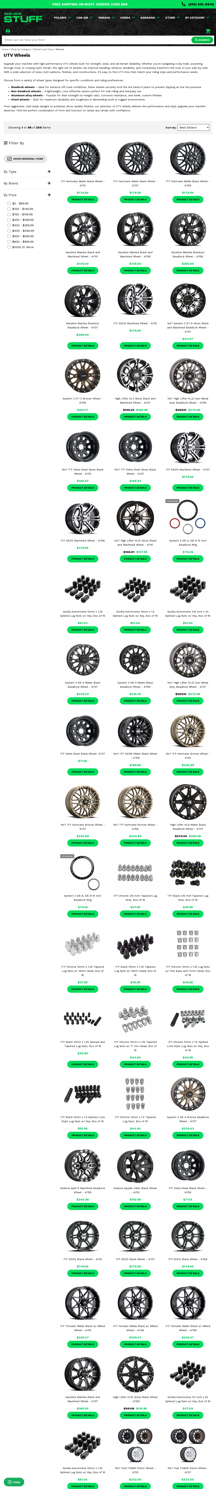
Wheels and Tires (43, 49)
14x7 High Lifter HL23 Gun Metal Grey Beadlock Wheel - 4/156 (187, 400)
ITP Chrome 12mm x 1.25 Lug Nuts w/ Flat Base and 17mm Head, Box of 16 (187, 971)
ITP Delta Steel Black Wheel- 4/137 (82, 753)
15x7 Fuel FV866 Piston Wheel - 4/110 (135, 1470)
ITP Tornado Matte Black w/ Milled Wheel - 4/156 (187, 1328)
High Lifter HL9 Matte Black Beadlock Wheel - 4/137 (188, 826)
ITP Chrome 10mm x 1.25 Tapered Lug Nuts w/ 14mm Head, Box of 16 (82, 971)
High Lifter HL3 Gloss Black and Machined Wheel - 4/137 (135, 400)
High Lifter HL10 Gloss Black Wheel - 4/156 (135, 1399)
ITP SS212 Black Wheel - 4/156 (187, 1259)
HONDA (127, 17)
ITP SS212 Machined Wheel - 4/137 (188, 469)
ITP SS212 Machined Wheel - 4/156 (83, 540)
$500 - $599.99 (21, 236)
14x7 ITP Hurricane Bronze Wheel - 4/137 (82, 826)
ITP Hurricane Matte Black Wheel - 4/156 (188, 183)
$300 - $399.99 (21, 225)
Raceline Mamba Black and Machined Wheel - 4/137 (83, 1399)
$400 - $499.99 (21, 230)
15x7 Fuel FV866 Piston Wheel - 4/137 (188, 1470)
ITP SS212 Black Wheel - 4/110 (82, 1259)
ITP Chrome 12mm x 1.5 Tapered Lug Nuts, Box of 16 (135, 1119)
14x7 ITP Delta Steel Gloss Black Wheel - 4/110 (82, 471)
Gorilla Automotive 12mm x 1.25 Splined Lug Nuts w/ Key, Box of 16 (82, 613)
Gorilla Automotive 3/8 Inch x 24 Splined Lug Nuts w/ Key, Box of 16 (187, 613)
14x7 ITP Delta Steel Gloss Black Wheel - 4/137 (135, 471)
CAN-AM (84, 17)
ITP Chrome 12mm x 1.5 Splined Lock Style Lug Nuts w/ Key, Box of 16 (188, 1046)
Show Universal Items (25, 159)
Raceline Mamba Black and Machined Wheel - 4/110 (83, 254)
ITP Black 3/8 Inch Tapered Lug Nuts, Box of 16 (188, 897)
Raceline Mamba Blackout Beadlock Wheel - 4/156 (187, 254)
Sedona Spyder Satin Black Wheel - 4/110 (135, 1190)
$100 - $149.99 (20, 209)
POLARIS (62, 17)
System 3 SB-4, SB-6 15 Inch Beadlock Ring (187, 542)
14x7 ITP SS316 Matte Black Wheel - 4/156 (135, 755)
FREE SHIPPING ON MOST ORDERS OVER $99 (90, 4)
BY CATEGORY (197, 17)
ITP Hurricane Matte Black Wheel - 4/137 (135, 183)
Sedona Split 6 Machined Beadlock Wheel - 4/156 (82, 1190)
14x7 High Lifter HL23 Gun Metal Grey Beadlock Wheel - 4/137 (187, 684)
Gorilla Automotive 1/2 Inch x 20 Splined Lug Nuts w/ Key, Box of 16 (187, 1399)
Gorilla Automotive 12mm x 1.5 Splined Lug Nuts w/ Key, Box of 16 (135, 613)
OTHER (172, 17)
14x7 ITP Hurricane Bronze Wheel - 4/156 (135, 826)
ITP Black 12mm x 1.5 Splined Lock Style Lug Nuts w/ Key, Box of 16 (82, 1119)
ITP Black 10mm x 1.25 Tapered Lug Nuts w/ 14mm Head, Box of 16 (135, 971)
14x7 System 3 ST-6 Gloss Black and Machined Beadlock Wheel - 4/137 (187, 327)
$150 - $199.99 (20, 214)
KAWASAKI (150, 17)
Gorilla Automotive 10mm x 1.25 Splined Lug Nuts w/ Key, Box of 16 (82, 1470)
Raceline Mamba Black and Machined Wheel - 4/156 (135, 254)
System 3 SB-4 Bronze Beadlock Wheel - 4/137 (188, 1119)
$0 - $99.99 (18, 203)
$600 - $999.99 (21, 241)
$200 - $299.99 (21, 220)
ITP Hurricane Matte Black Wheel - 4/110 (83, 183)
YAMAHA (106, 17)
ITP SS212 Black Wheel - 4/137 (135, 1259)
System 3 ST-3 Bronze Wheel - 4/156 (83, 400)
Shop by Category (21, 49)
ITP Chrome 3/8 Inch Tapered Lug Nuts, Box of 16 (135, 897)
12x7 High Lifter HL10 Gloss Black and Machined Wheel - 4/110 (135, 542)
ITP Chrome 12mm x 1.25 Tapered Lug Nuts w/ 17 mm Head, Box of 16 (135, 1046)
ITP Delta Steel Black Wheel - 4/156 (188, 1190)
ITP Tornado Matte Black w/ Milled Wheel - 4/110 (82, 1328)
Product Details (82, 199)
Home (5, 49)
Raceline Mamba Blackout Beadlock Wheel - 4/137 (82, 325)
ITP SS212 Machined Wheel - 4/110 (135, 323)
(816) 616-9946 (198, 4)
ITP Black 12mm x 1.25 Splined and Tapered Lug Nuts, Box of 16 (82, 1044)
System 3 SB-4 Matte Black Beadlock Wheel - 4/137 (82, 684)
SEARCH (202, 39)
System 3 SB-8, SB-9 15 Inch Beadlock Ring (82, 897)
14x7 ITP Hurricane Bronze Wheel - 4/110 (188, 755)
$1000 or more (21, 247)
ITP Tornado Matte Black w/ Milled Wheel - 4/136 (135, 1328)
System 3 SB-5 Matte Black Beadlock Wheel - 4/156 (135, 684)
